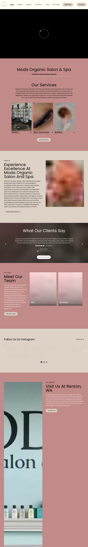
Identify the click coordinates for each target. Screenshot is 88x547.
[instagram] (44, 362)
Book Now (68, 5)
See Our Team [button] (11, 314)
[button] (44, 140)
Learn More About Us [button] (13, 212)
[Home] (12, 4)
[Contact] (81, 4)
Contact (81, 5)
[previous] (5, 244)
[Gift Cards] (56, 4)
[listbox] (20, 4)
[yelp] (46, 362)
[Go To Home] (4, 4)
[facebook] (41, 362)
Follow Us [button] (80, 339)
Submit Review (44, 257)
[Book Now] (68, 4)
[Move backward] (5, 318)
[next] (82, 244)
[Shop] (47, 4)
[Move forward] (8, 318)
